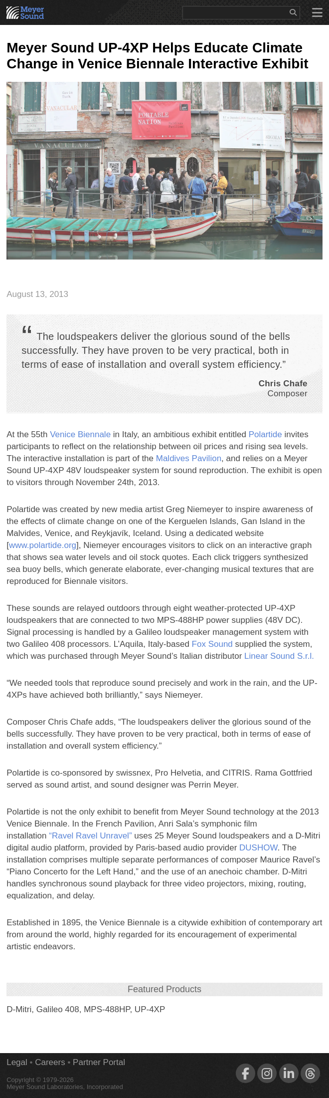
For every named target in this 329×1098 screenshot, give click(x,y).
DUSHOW (258, 847)
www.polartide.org (42, 545)
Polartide (265, 434)
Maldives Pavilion (188, 458)
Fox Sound (212, 644)
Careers (50, 1062)
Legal (16, 1062)
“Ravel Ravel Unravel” (90, 835)
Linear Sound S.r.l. (279, 656)
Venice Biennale (80, 434)
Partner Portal (99, 1062)
